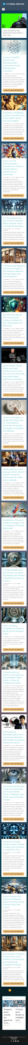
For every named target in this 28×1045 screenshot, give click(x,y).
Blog (18, 73)
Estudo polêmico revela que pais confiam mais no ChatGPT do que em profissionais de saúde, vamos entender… (14, 474)
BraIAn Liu (7, 73)
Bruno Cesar (8, 228)
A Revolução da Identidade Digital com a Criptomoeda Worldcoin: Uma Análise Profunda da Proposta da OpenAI (14, 737)
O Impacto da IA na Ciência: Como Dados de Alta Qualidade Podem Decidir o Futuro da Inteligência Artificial (13, 677)
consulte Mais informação (13, 90)
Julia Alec (7, 123)
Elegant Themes (14, 1037)
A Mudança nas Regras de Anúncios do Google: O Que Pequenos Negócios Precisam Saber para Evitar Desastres (14, 271)
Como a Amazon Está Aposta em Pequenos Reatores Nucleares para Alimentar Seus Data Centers (13, 901)
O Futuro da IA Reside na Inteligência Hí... (20, 1014)
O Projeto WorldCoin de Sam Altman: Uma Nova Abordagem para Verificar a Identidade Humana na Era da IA (14, 575)
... (18, 990)
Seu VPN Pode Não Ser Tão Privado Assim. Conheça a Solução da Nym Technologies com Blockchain (13, 320)
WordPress (14, 1038)
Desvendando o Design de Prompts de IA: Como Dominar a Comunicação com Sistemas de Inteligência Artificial (14, 959)
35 (21, 990)
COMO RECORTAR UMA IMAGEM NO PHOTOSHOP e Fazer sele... (13, 33)
